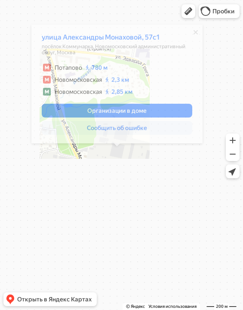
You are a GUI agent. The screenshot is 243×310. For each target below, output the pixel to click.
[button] (188, 11)
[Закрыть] (195, 34)
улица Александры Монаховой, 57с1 (101, 40)
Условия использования (172, 306)
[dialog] (117, 86)
